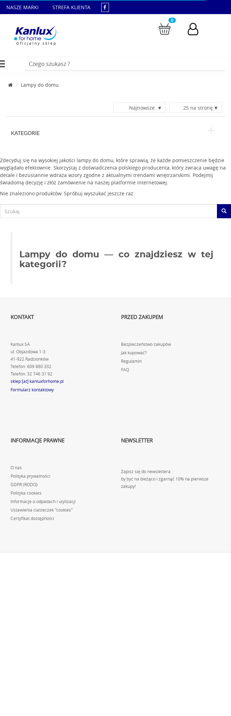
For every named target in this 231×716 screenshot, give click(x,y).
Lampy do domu (40, 84)
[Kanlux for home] (35, 33)
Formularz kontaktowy (32, 390)
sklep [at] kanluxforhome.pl (37, 381)
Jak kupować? (134, 353)
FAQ (125, 370)
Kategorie (113, 133)
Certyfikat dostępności (32, 518)
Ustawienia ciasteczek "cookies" (42, 510)
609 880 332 (39, 366)
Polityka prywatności (30, 476)
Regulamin (131, 361)
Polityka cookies (26, 493)
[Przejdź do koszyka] (165, 28)
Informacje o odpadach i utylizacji (43, 501)
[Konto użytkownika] (196, 29)
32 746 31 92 (39, 374)
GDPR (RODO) (24, 485)
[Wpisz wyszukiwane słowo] (125, 64)
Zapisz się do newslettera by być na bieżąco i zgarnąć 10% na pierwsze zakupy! (164, 479)
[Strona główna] (10, 84)
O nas (16, 468)
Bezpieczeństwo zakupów (146, 344)
